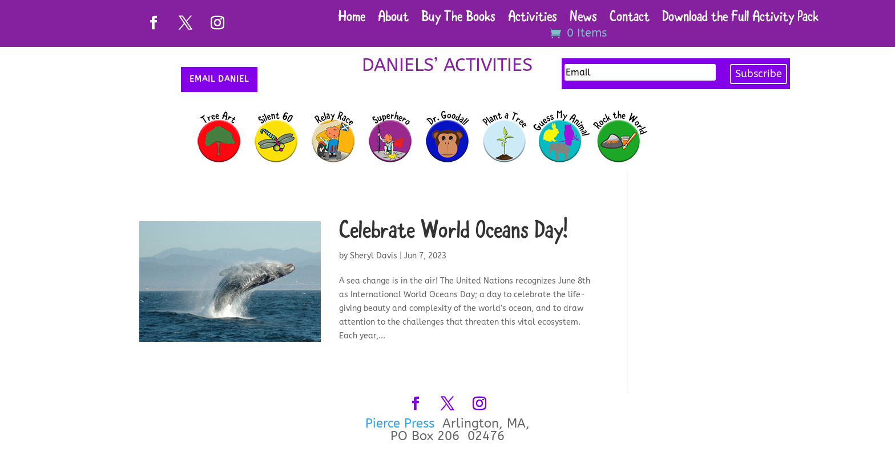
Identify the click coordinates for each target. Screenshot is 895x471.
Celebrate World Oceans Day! (453, 232)
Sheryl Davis (373, 256)
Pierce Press (401, 423)
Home (351, 19)
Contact (630, 19)
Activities (532, 19)
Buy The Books (458, 19)
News (583, 19)
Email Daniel (219, 79)
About (393, 19)
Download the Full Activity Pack (740, 19)
